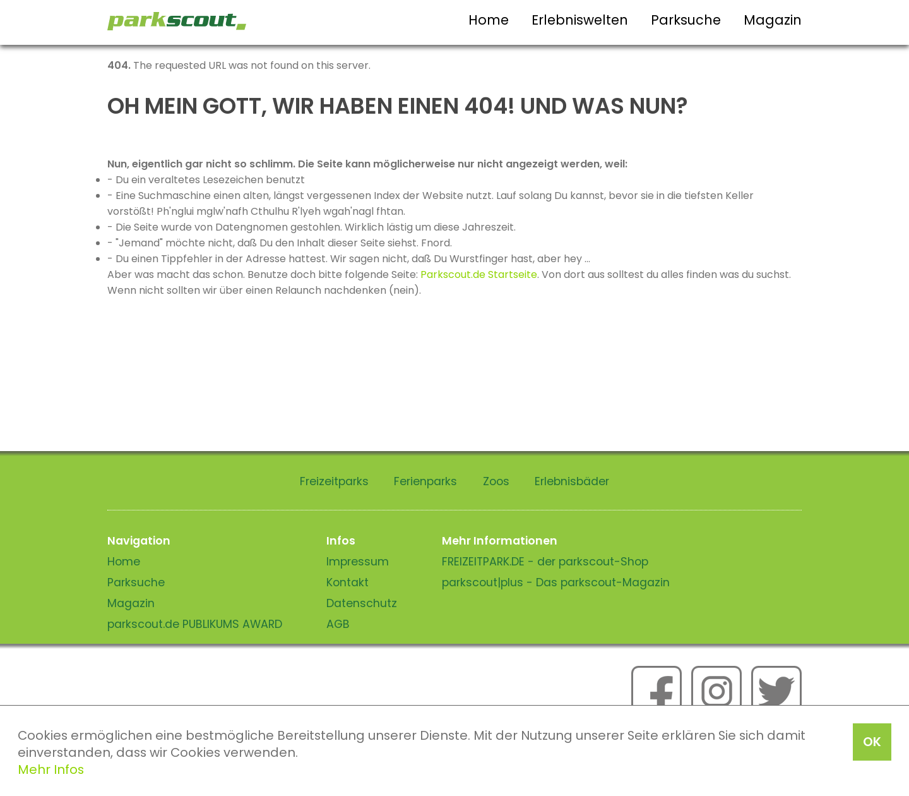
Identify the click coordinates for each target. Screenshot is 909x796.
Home (488, 20)
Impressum (357, 561)
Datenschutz (361, 603)
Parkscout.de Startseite (478, 274)
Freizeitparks (334, 481)
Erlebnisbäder (572, 481)
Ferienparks (425, 481)
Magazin (773, 20)
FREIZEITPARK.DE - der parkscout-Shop (545, 561)
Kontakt (347, 582)
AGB (338, 624)
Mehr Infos (51, 769)
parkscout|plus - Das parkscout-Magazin (556, 582)
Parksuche (686, 20)
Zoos (496, 481)
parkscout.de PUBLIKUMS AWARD (194, 624)
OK (872, 742)
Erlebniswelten (580, 20)
